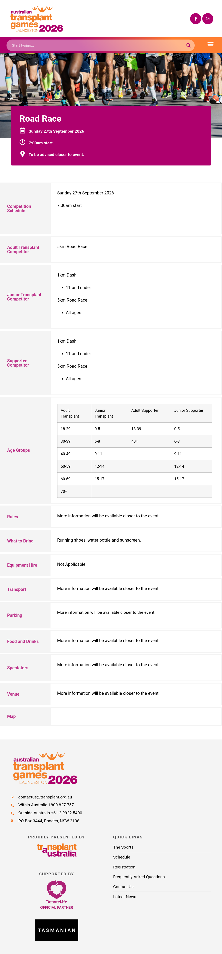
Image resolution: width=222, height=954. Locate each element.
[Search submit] (189, 45)
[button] (210, 44)
